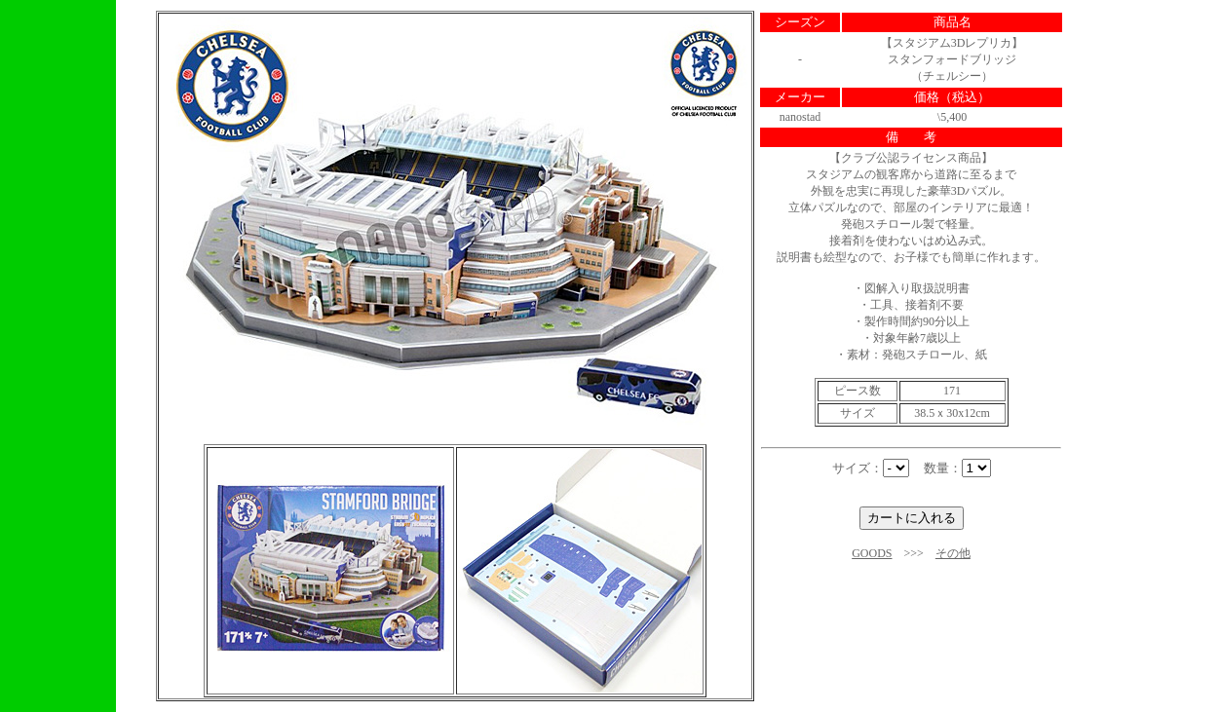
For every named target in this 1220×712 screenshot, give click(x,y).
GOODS (872, 553)
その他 (953, 553)
